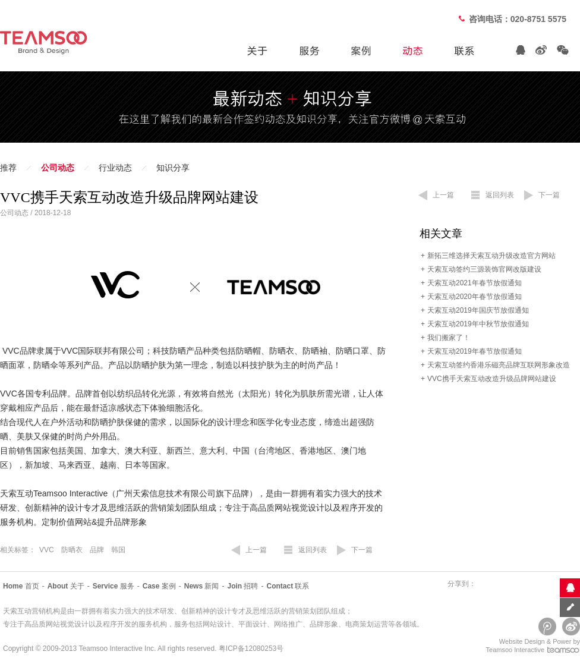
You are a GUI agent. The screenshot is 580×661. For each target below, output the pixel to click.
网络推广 (288, 624)
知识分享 (173, 167)
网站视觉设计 (67, 624)
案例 (159, 586)
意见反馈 (569, 607)
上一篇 (256, 550)
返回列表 (312, 550)
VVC (46, 550)
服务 (113, 586)
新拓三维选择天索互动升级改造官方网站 (491, 255)
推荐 (8, 167)
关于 (66, 586)
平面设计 (252, 624)
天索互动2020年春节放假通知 (474, 296)
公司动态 (57, 167)
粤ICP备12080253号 (251, 648)
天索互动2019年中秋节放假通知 (478, 324)
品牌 (97, 550)
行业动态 (115, 167)
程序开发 (117, 624)
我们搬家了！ (448, 337)
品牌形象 (324, 624)
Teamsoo (93, 648)
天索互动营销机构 (31, 611)
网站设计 (217, 624)
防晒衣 (72, 550)
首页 (21, 586)
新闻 (201, 586)
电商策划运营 (366, 624)
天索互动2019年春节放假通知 (474, 351)
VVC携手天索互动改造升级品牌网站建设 (491, 378)
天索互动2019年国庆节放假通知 (478, 310)
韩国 (118, 550)
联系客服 (569, 587)
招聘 (242, 586)
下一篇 (362, 550)
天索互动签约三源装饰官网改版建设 (484, 269)
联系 (287, 586)
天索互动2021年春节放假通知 (474, 283)
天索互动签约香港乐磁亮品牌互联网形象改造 (498, 365)
